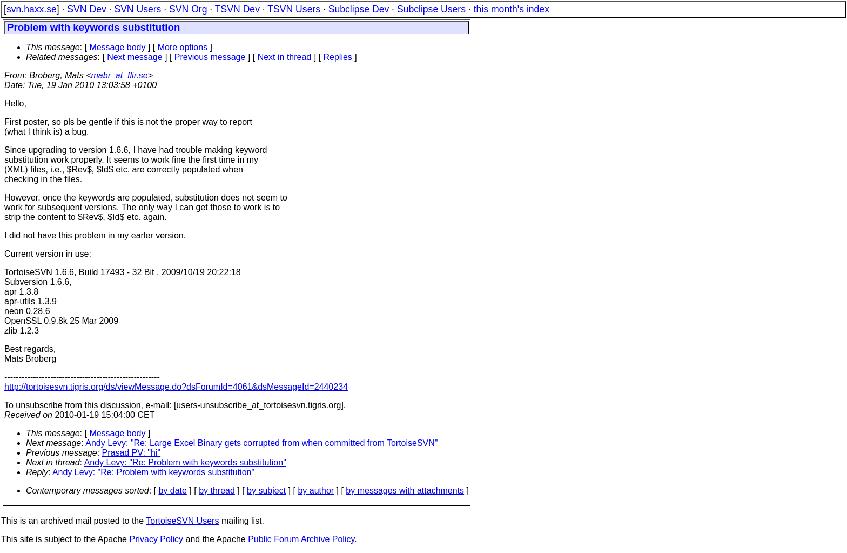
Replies (338, 57)
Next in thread (285, 57)
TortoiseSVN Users (182, 520)
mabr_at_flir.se (119, 75)
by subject (266, 490)
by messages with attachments (405, 490)
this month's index (511, 9)
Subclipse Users (431, 9)
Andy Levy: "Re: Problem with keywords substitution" (185, 462)
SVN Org (188, 9)
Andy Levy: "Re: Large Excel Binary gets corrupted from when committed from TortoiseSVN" (261, 443)
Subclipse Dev (358, 9)
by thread (217, 490)
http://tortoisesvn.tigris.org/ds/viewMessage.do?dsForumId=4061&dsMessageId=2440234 (176, 386)
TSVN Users (293, 9)
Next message (134, 57)
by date (172, 490)
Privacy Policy (156, 539)
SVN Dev (86, 9)
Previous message (210, 57)
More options (183, 47)
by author (316, 490)
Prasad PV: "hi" (131, 452)
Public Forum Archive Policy (301, 539)
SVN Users (137, 9)
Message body (117, 47)
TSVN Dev (237, 9)
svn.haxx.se (31, 9)
